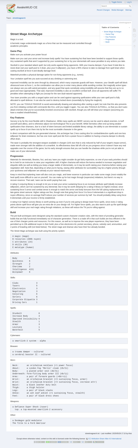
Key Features (110, 37)
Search (130, 6)
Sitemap (128, 10)
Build (107, 42)
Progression (110, 39)
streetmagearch (19, 18)
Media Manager (118, 10)
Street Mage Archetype (112, 32)
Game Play (109, 34)
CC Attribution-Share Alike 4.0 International (104, 439)
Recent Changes (103, 10)
